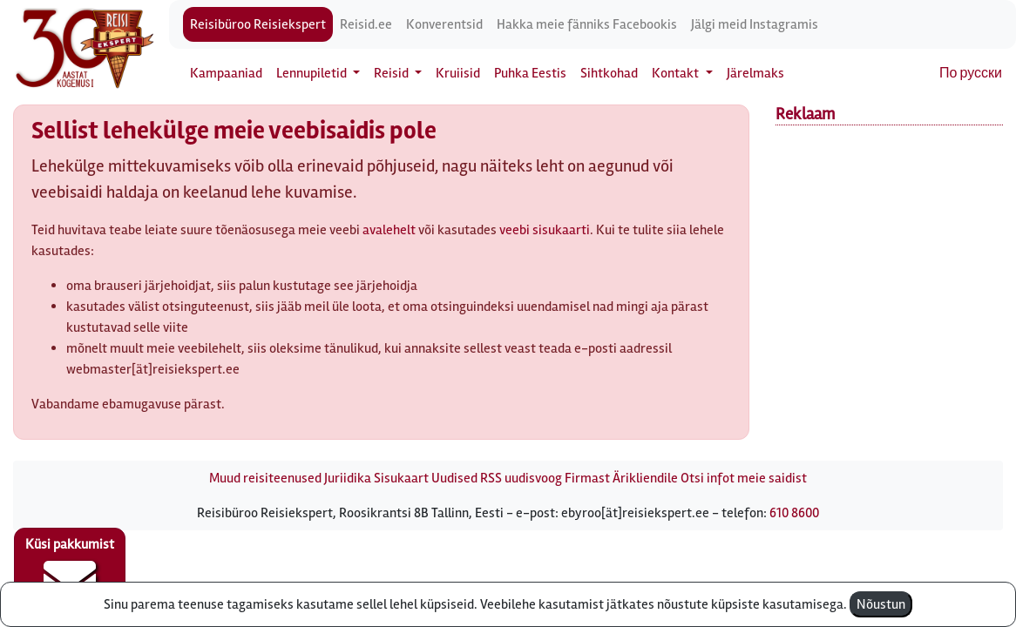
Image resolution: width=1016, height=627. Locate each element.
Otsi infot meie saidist (744, 478)
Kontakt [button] (676, 73)
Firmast (587, 478)
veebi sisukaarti (544, 230)
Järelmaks (755, 73)
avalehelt (389, 230)
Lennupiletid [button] (312, 73)
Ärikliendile (645, 478)
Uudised (454, 478)
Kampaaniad (226, 73)
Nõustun (881, 604)
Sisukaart (401, 478)
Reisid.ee (366, 24)
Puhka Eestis (530, 73)
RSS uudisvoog (521, 478)
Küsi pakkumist (69, 571)
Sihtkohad (609, 73)
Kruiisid (458, 73)
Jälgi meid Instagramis (754, 24)
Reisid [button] (392, 73)
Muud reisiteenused (265, 478)
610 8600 (794, 513)
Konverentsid (444, 24)
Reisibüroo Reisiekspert (258, 24)
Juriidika (347, 478)
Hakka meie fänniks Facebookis (587, 24)
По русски (970, 73)
